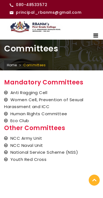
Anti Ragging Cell (29, 92)
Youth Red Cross (28, 159)
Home (12, 65)
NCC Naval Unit (26, 145)
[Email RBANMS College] (45, 12)
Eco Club (19, 120)
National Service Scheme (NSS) (44, 152)
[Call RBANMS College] (28, 5)
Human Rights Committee (38, 114)
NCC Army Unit (26, 138)
